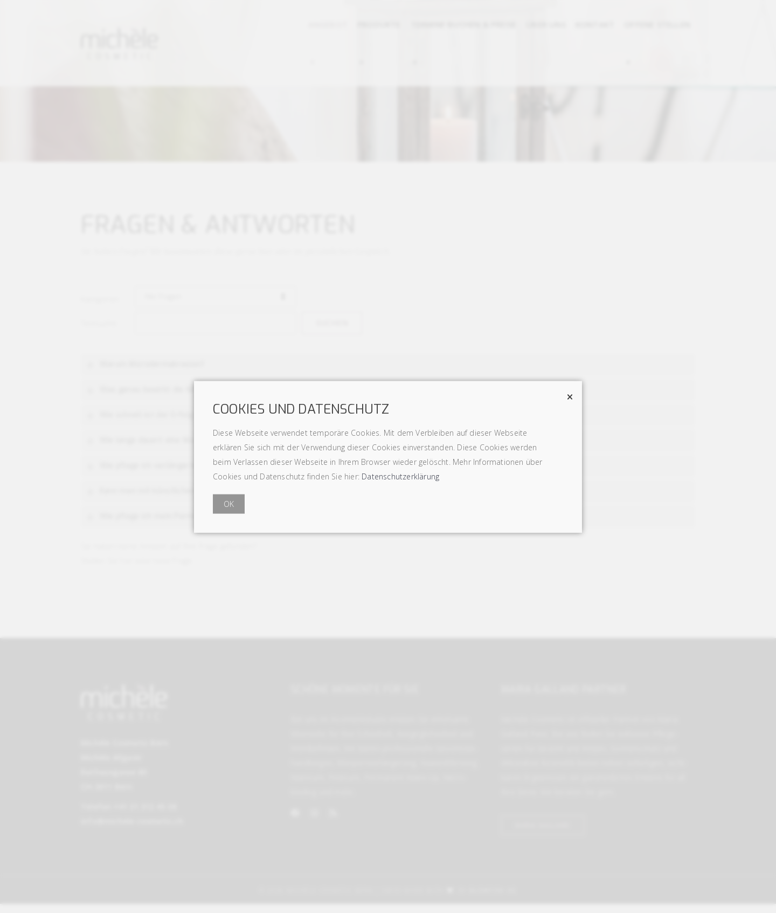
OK (229, 503)
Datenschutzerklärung (400, 476)
